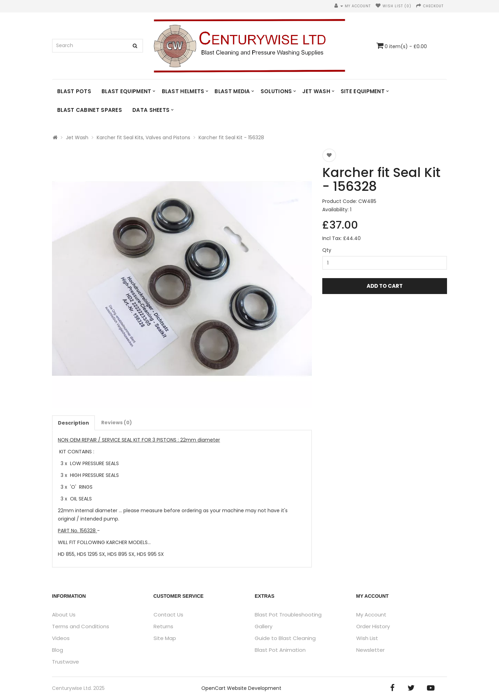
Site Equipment (363, 91)
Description (73, 422)
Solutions (276, 91)
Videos (61, 638)
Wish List (367, 638)
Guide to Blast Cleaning (285, 638)
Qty (326, 250)
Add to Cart (385, 286)
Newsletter (370, 650)
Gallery (263, 626)
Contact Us (168, 614)
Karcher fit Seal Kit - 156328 (231, 137)
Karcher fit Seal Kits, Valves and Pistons (143, 137)
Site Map (165, 638)
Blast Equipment (126, 91)
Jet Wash (316, 91)
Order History (373, 626)
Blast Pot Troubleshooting (288, 614)
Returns (163, 626)
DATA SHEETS (150, 110)
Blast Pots (74, 91)
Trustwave (65, 661)
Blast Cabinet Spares (89, 110)
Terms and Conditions (80, 626)
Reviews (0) (116, 422)
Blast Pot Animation (280, 650)
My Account (371, 614)
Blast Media (232, 91)
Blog (57, 650)
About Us (64, 614)
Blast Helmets (183, 91)
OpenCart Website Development (241, 688)
